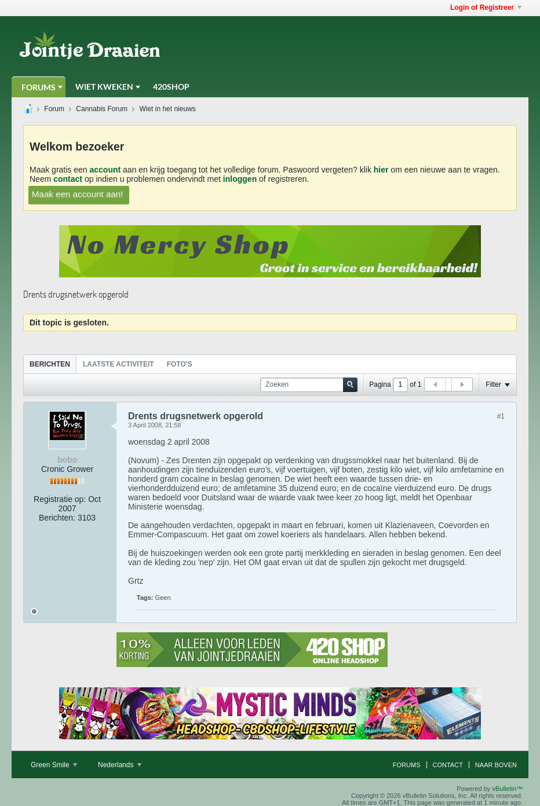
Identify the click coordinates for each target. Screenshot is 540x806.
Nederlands (119, 765)
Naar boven (496, 764)
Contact (448, 764)
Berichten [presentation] (50, 364)
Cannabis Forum (101, 109)
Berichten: (57, 517)
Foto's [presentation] (179, 364)
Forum (54, 109)
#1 (501, 416)
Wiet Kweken (104, 86)
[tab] (49, 363)
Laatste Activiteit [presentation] (118, 364)
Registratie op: (60, 499)
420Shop (171, 86)
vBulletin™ (507, 788)
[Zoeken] (308, 385)
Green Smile (54, 765)
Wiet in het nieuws (167, 109)
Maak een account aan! (77, 194)
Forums (38, 87)
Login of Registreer (485, 7)
